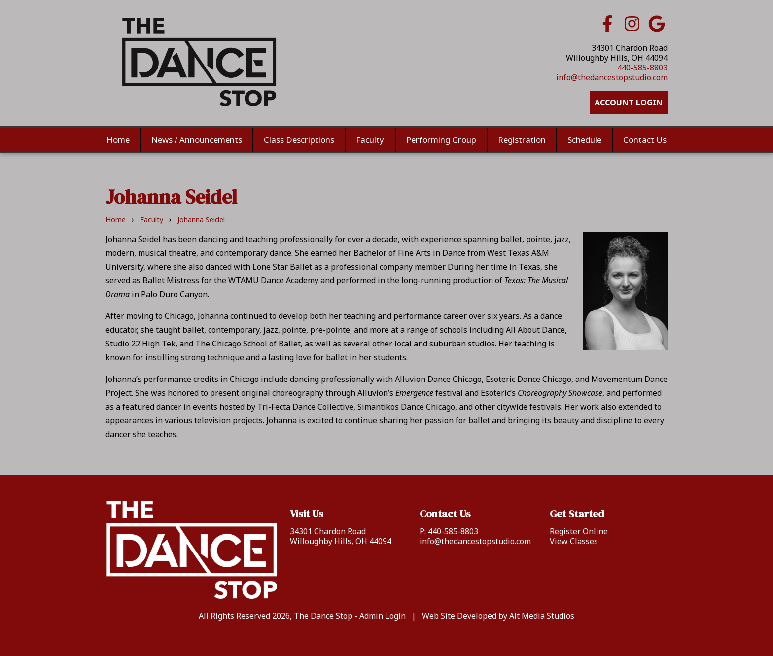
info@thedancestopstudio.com (612, 77)
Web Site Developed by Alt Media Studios (498, 615)
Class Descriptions (299, 139)
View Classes (574, 541)
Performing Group (441, 139)
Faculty (370, 139)
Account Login (629, 102)
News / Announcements (197, 139)
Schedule (584, 139)
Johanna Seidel (201, 219)
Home (118, 139)
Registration (521, 139)
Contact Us (644, 139)
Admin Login (382, 615)
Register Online (579, 531)
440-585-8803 (642, 67)
